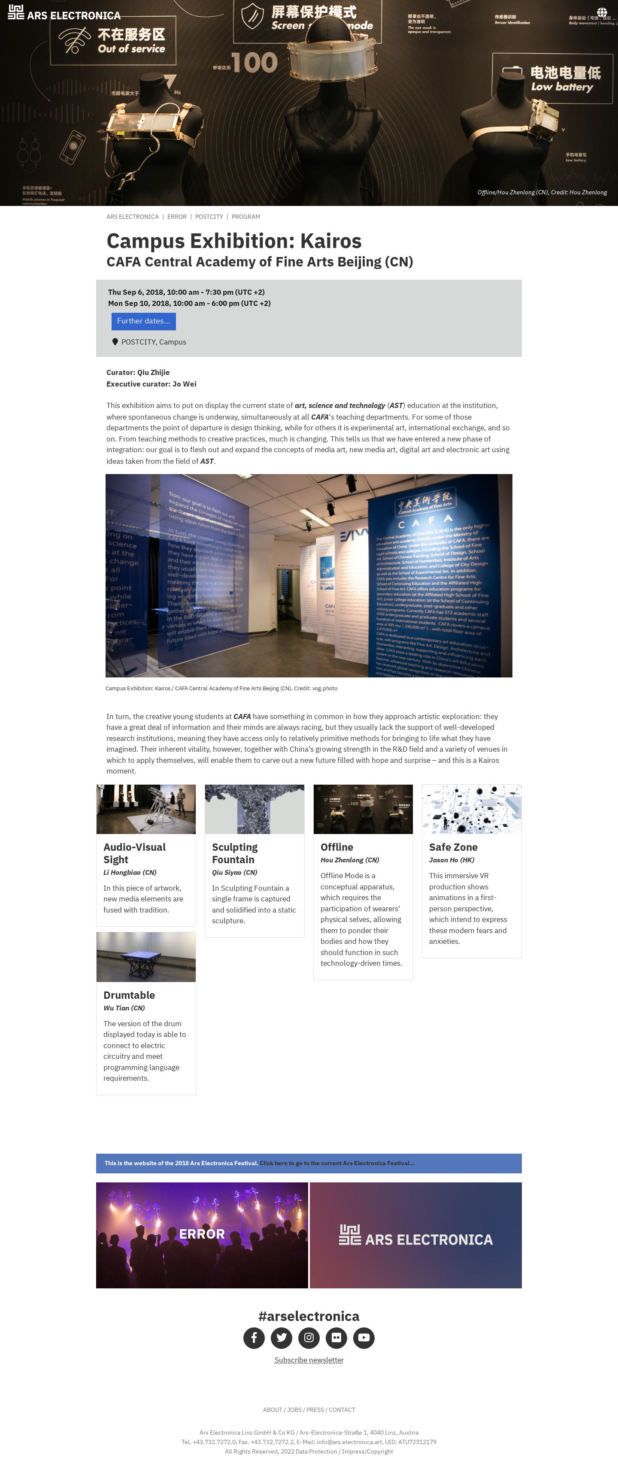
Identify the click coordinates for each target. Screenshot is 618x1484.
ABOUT (272, 1410)
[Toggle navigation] (602, 13)
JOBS (294, 1410)
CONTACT (342, 1410)
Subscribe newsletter (309, 1360)
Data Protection (316, 1452)
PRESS (315, 1410)
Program (246, 217)
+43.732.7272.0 (214, 1442)
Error (177, 217)
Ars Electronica (132, 217)
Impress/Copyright (367, 1452)
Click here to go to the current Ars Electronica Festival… (337, 1163)
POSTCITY (209, 217)
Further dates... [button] (143, 321)
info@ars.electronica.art (349, 1442)
